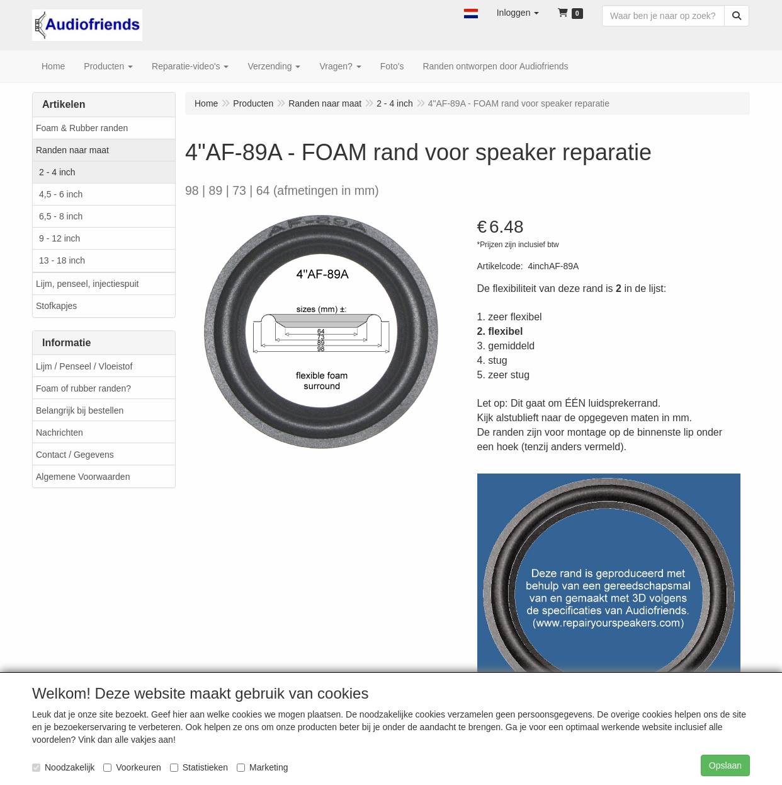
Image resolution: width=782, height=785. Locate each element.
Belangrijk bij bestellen (79, 410)
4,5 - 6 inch (60, 194)
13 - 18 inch (62, 260)
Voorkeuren (132, 767)
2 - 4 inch (57, 172)
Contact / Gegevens (75, 455)
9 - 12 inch (59, 238)
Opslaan (725, 765)
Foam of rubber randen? (83, 388)
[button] (471, 12)
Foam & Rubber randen (82, 128)
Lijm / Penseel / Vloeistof (84, 366)
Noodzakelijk (63, 767)
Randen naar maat (72, 150)
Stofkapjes (56, 306)
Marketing (262, 767)
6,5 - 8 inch (60, 216)
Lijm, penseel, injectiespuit (87, 284)
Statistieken (199, 767)
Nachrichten (59, 432)
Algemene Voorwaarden (83, 477)
